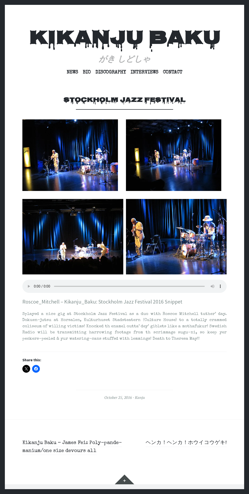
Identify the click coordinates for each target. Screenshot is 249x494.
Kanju (140, 397)
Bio (87, 72)
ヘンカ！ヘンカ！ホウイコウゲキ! (184, 443)
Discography (110, 72)
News (72, 72)
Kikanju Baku (124, 39)
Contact (172, 72)
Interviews (144, 72)
